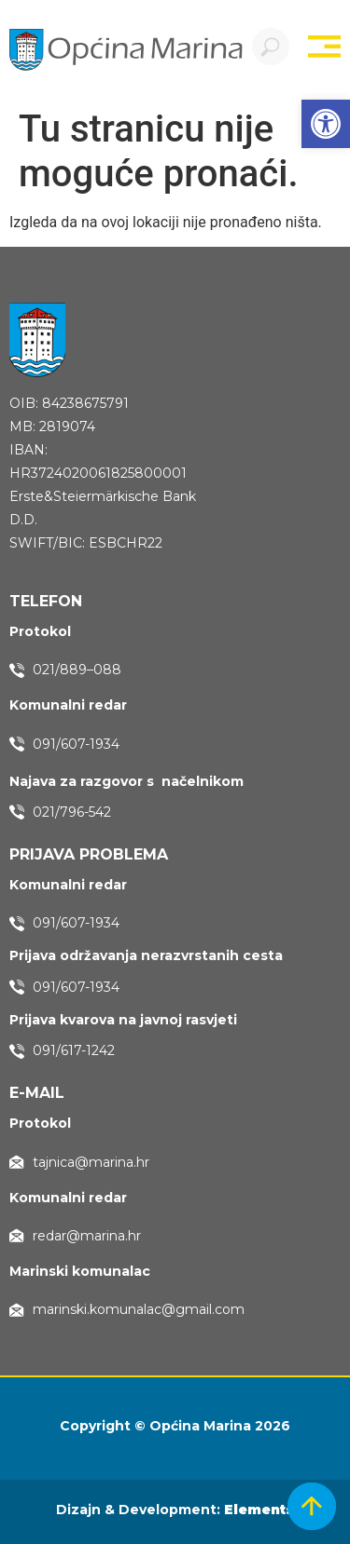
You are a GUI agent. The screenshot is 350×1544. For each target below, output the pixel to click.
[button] (325, 124)
